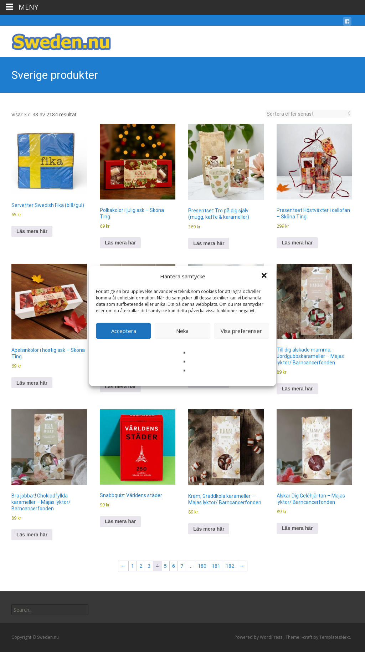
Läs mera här (31, 231)
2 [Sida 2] (140, 565)
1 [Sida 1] (132, 565)
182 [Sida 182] (230, 565)
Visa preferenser (241, 330)
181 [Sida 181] (216, 565)
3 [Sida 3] (149, 565)
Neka (182, 330)
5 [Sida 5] (165, 565)
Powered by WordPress (259, 637)
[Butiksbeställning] (306, 114)
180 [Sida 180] (202, 565)
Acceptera (123, 330)
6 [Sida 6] (173, 565)
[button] (265, 276)
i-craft (306, 637)
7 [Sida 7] (181, 565)
